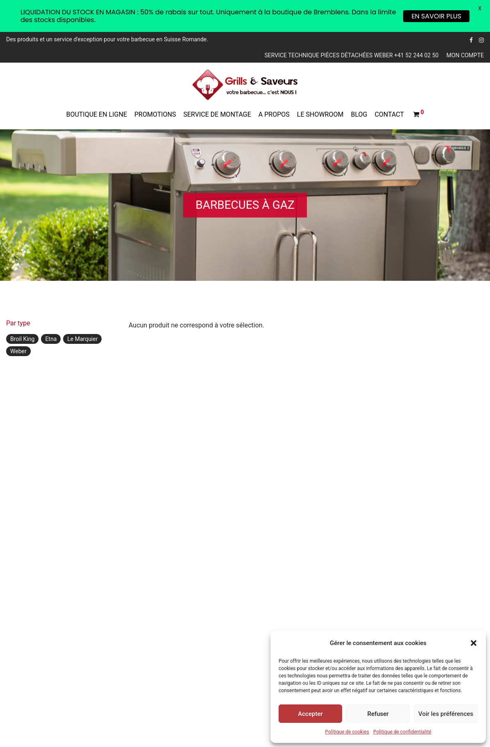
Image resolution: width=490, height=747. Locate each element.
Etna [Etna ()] (51, 339)
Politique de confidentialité (402, 732)
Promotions (155, 114)
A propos (274, 114)
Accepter (310, 714)
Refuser (377, 714)
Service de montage (217, 114)
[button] (474, 643)
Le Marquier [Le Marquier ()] (82, 339)
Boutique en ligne (96, 114)
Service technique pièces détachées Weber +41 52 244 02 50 (351, 55)
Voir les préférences (445, 714)
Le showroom (320, 114)
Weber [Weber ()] (18, 351)
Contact (389, 114)
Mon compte (465, 55)
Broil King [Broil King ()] (22, 339)
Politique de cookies (347, 732)
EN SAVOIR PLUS (436, 16)
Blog (359, 114)
